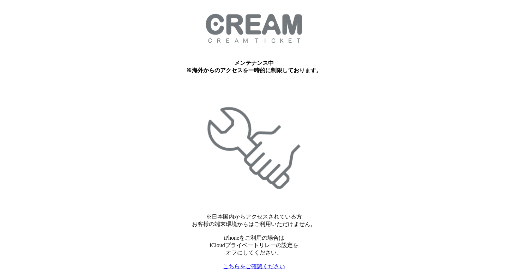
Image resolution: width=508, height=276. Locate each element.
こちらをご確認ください (254, 266)
